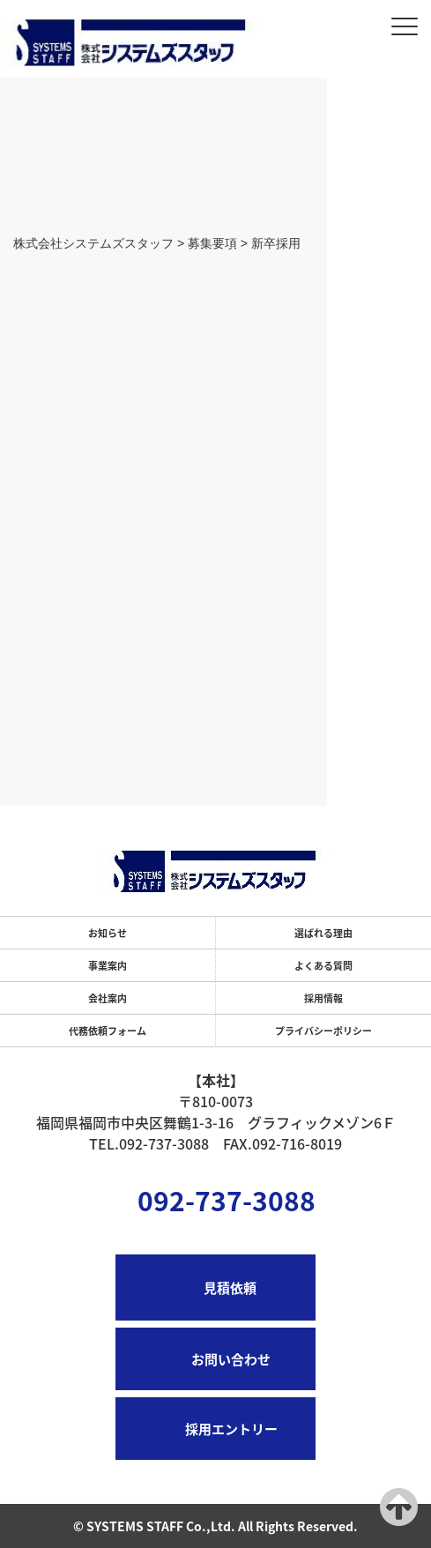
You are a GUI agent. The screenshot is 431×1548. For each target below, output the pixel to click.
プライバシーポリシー (323, 1030)
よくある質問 (323, 965)
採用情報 (323, 998)
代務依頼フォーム (107, 1030)
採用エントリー (231, 1428)
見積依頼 (230, 1287)
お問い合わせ (231, 1359)
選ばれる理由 (323, 933)
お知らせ (107, 933)
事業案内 (107, 965)
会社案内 (107, 998)
